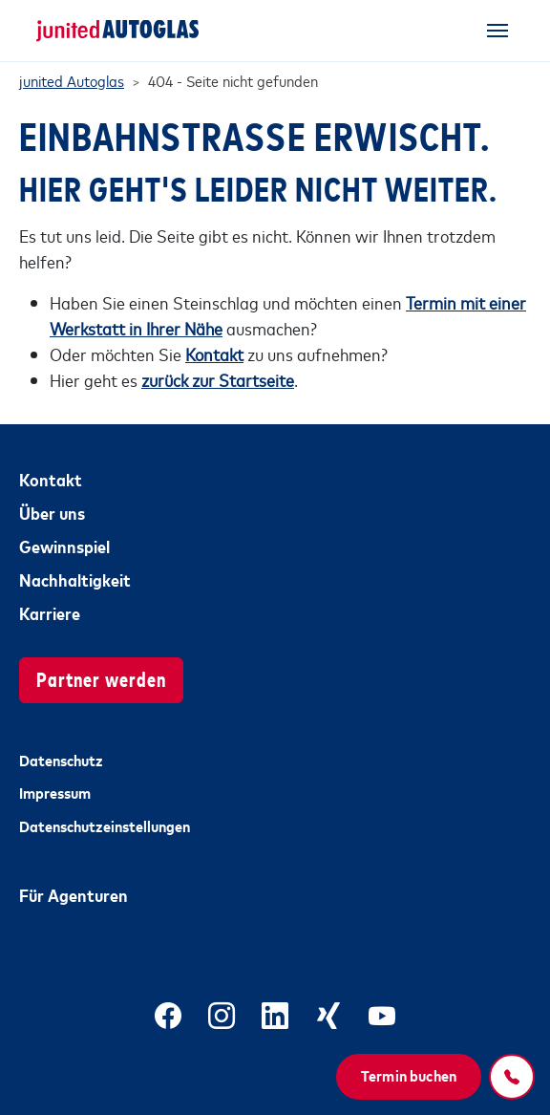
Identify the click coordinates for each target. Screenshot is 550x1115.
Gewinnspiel (64, 545)
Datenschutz (61, 759)
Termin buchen (408, 1074)
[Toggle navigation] (497, 30)
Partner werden (101, 678)
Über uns (52, 512)
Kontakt (50, 478)
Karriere (49, 612)
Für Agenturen (73, 894)
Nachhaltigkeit (75, 579)
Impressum (55, 792)
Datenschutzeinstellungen (104, 825)
